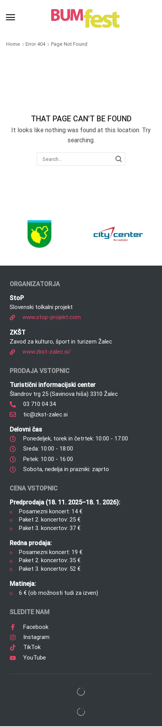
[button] (10, 17)
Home (13, 44)
